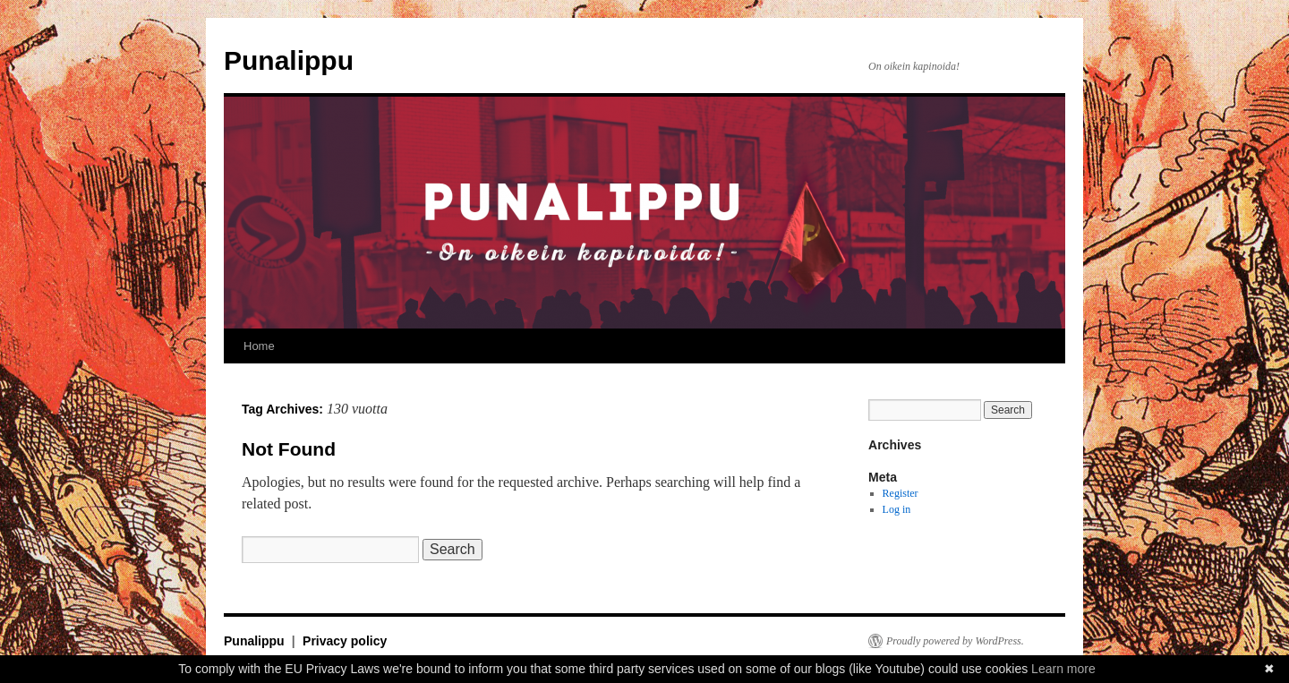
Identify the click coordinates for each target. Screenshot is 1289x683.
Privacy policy (345, 641)
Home (259, 346)
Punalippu (289, 60)
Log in (897, 509)
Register (900, 493)
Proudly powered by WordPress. (955, 641)
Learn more (1063, 669)
